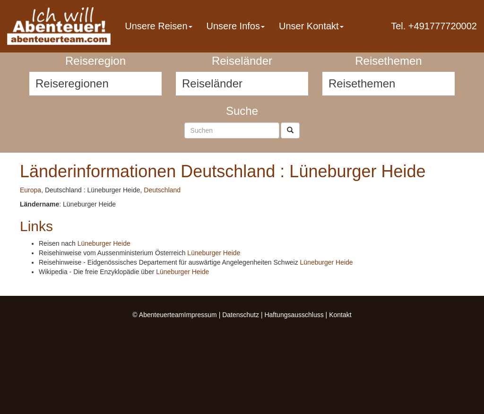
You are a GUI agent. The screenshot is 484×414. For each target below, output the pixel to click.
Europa (30, 190)
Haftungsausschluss (293, 315)
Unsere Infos (236, 26)
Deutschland (162, 190)
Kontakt (340, 315)
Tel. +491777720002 (434, 26)
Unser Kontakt (311, 26)
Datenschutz (240, 315)
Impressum (200, 315)
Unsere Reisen (158, 26)
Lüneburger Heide (104, 243)
